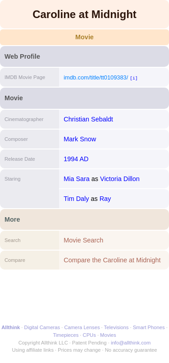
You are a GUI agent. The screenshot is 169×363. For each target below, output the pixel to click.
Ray (105, 198)
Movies (108, 335)
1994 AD (76, 159)
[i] (133, 78)
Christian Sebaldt (88, 119)
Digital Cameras (42, 327)
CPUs (89, 335)
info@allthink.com (131, 342)
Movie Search (83, 240)
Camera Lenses (82, 327)
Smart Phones (149, 327)
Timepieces (65, 335)
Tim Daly (76, 198)
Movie (84, 37)
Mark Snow (80, 139)
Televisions (116, 327)
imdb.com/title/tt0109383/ (96, 77)
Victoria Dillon (120, 178)
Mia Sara (77, 178)
